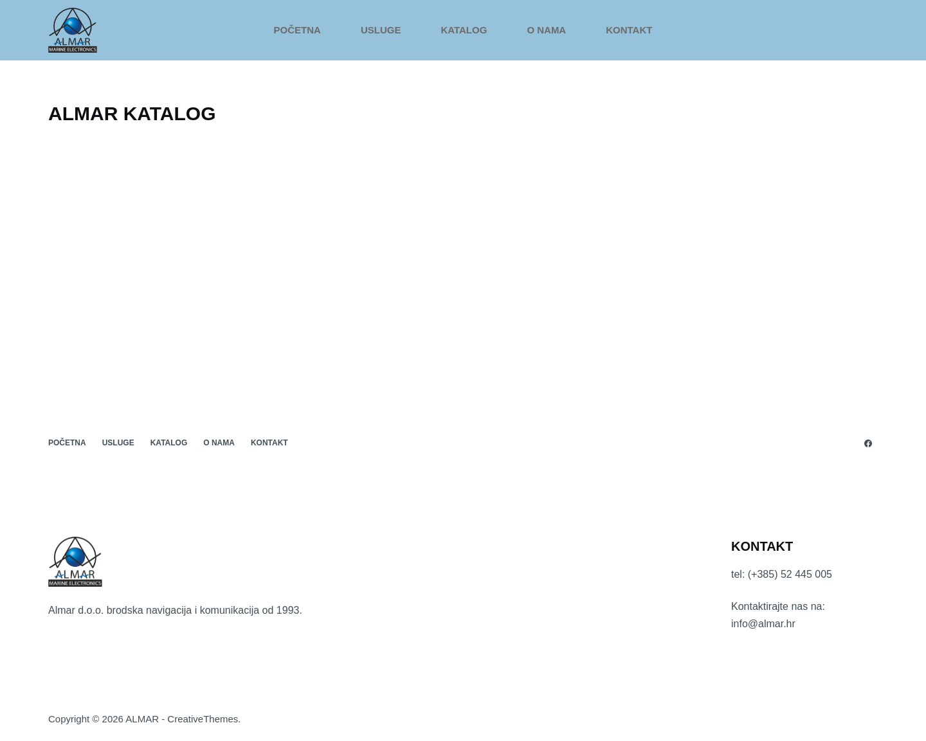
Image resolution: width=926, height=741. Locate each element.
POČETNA (297, 29)
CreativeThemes (202, 718)
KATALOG (463, 29)
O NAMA (546, 29)
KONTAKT (629, 29)
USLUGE (381, 29)
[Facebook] (868, 443)
